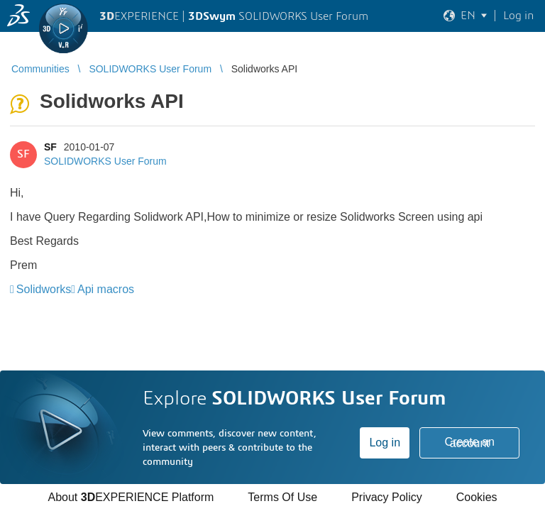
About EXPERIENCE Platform (131, 497)
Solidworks (43, 289)
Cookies (476, 497)
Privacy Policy (386, 497)
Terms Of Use (282, 497)
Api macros (105, 289)
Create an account (470, 442)
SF (50, 147)
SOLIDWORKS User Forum (105, 161)
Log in (384, 442)
